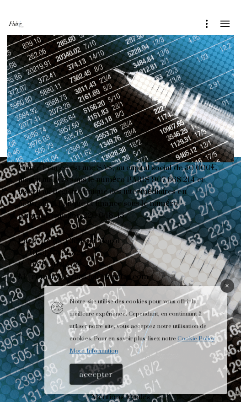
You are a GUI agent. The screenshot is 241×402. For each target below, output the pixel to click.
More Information (94, 353)
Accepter (96, 377)
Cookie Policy (196, 341)
